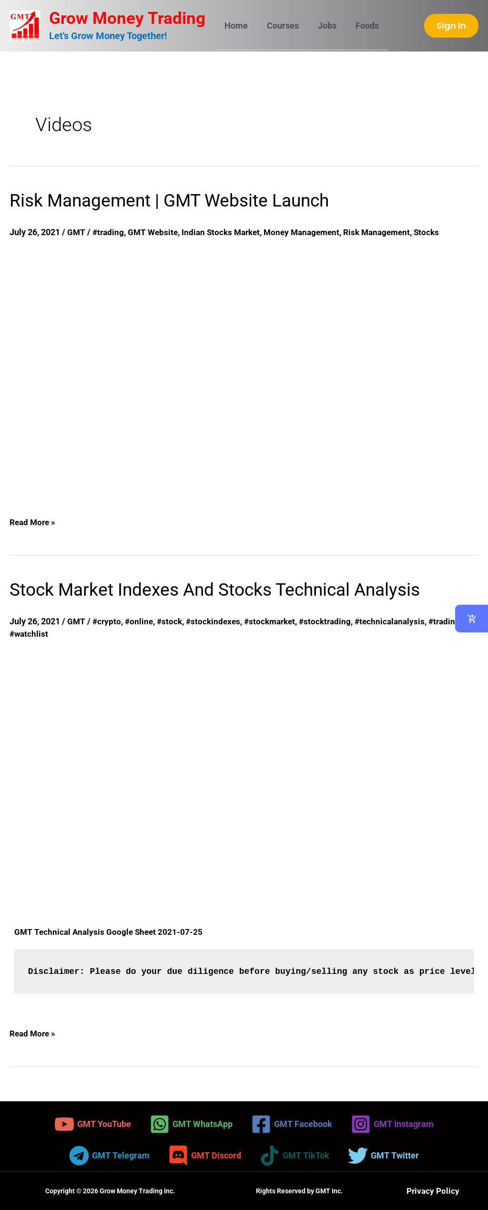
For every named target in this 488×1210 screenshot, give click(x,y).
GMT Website (156, 232)
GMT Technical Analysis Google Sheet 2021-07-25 (110, 932)
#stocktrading (334, 621)
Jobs (322, 26)
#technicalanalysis (401, 621)
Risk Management (390, 232)
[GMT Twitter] (383, 1155)
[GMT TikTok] (294, 1155)
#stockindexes (217, 621)
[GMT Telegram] (109, 1155)
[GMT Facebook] (291, 1124)
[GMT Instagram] (392, 1124)
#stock (172, 621)
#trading (109, 232)
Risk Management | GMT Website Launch (183, 200)
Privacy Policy (433, 1191)
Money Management (311, 232)
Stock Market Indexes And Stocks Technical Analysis (233, 589)
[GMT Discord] (205, 1155)
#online (140, 621)
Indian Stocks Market (226, 232)
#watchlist (30, 634)
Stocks (442, 232)
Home (235, 26)
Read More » (34, 520)
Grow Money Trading (127, 18)
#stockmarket (276, 621)
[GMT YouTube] (93, 1124)
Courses (280, 26)
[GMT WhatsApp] (191, 1124)
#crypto (107, 621)
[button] (451, 26)
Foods (360, 26)
